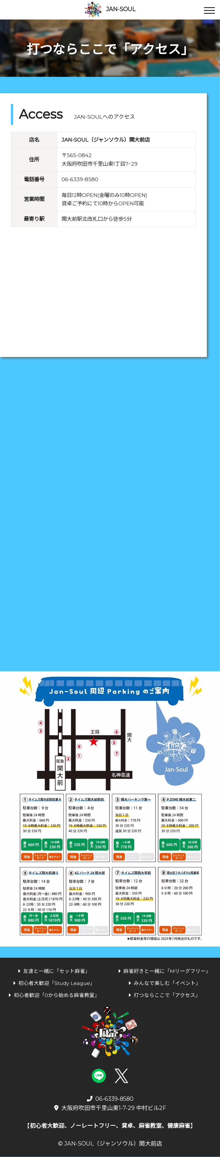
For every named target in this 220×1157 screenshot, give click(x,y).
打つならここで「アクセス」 (164, 995)
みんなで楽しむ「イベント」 (164, 983)
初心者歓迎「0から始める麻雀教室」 (54, 995)
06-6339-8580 (80, 180)
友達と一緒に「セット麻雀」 (54, 971)
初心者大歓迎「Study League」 (54, 983)
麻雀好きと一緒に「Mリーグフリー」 (164, 971)
